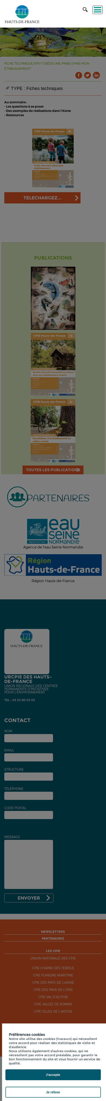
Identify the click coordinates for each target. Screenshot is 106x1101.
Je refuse (53, 1092)
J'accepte (53, 1075)
